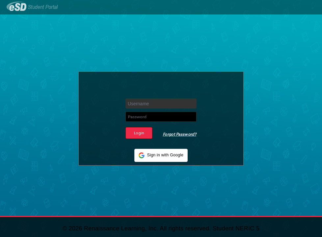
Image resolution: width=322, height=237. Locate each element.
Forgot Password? (179, 134)
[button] (161, 155)
